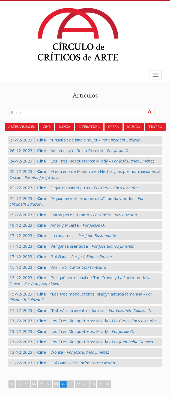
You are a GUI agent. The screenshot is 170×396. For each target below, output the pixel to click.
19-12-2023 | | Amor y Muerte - (57, 225)
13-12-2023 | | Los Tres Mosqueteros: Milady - (83, 320)
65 (26, 384)
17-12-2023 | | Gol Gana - (62, 256)
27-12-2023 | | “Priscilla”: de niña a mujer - (77, 140)
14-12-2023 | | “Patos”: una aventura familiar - (80, 310)
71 (71, 384)
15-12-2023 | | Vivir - (58, 267)
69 (56, 384)
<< (12, 384)
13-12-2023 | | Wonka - (59, 352)
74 (93, 384)
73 (85, 384)
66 (34, 384)
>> (107, 384)
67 (41, 384)
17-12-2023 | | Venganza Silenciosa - (72, 246)
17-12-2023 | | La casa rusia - (63, 235)
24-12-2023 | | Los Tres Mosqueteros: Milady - (82, 161)
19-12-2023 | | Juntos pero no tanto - (73, 214)
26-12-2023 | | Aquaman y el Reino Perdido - (69, 150)
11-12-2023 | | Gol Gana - (62, 362)
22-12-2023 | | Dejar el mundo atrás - (74, 187)
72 (78, 384)
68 (48, 384)
